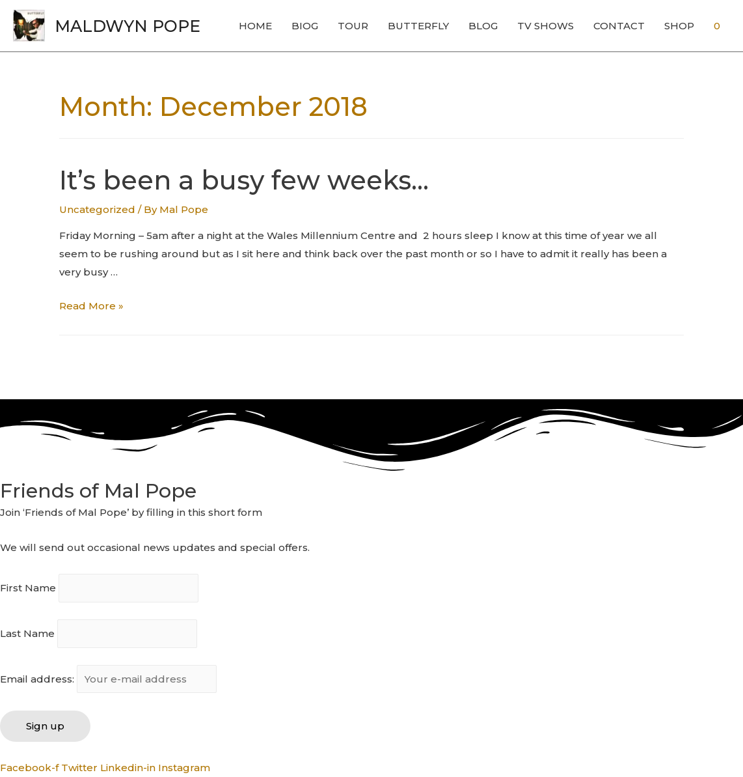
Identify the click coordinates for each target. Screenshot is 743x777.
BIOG (304, 26)
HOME (255, 26)
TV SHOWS (545, 26)
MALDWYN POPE (127, 26)
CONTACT (619, 26)
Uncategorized (97, 209)
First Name (28, 588)
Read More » (91, 306)
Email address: (108, 679)
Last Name (27, 633)
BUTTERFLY (418, 26)
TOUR (353, 26)
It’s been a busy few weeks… (244, 180)
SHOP (679, 26)
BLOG (483, 26)
